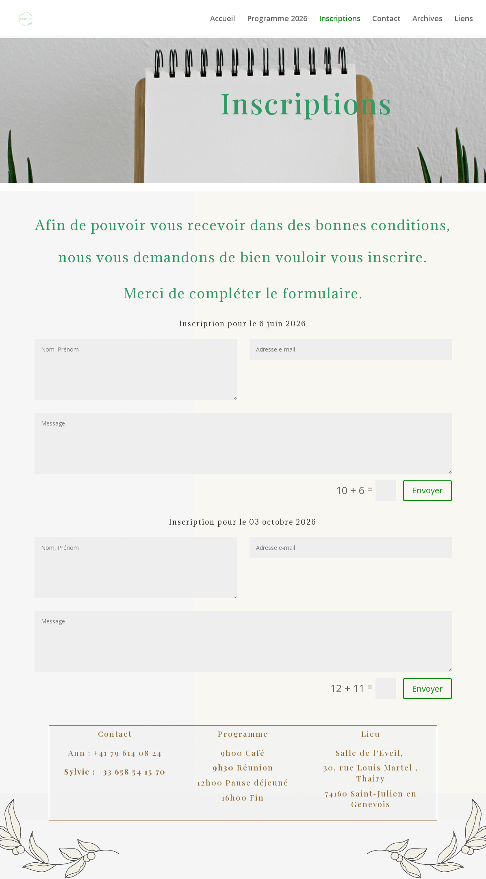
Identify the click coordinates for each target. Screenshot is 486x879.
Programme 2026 (277, 19)
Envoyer (427, 688)
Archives (427, 19)
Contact (386, 19)
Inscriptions (339, 19)
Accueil (222, 19)
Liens (463, 19)
